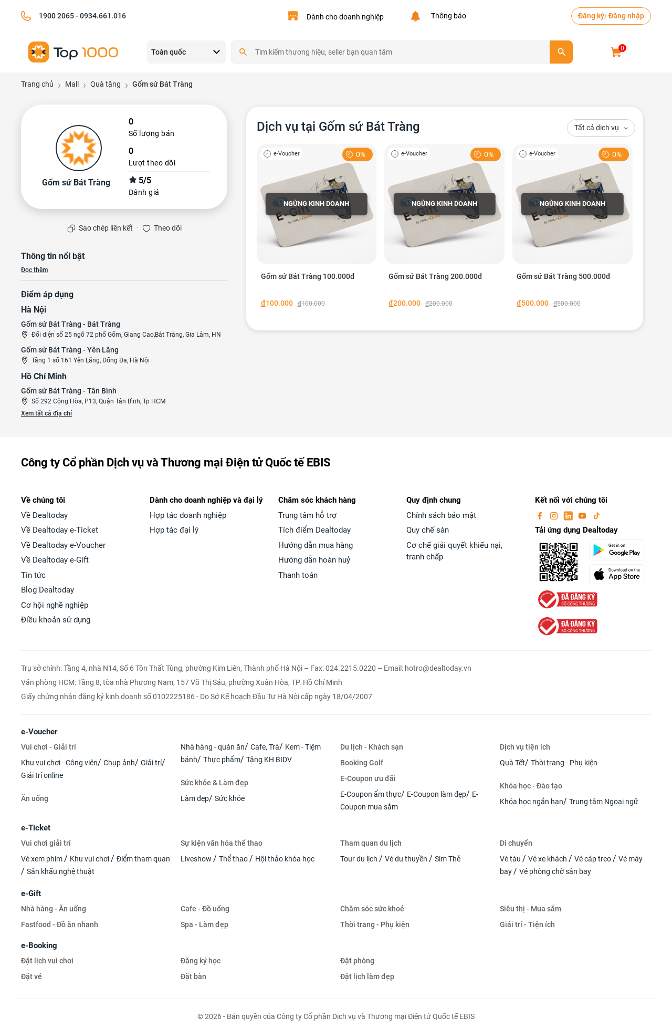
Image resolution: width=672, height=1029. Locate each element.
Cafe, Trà (264, 747)
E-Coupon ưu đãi (368, 778)
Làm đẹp (195, 798)
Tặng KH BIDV (269, 759)
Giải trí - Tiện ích (527, 924)
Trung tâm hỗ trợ (307, 515)
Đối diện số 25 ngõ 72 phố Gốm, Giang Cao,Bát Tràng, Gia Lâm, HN (126, 334)
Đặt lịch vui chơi (47, 961)
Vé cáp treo (593, 859)
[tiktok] (596, 515)
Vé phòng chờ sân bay (555, 871)
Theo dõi (168, 228)
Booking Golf (361, 762)
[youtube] (583, 515)
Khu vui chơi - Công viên (59, 762)
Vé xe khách (548, 859)
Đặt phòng (357, 961)
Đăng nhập (626, 16)
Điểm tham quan (143, 859)
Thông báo (447, 16)
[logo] (73, 51)
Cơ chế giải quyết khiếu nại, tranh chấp (454, 551)
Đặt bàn (193, 976)
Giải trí (151, 762)
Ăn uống (34, 798)
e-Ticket (35, 828)
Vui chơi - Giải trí (48, 747)
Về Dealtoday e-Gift (55, 560)
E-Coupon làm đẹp (436, 794)
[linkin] (569, 515)
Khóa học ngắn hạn (531, 801)
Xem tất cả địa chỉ (46, 413)
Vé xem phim (42, 859)
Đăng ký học (200, 961)
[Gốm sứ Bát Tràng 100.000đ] (317, 228)
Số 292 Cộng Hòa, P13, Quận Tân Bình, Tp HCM (98, 401)
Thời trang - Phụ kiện (564, 762)
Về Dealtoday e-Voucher (63, 545)
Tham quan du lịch (371, 843)
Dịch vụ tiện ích (525, 747)
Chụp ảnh (119, 762)
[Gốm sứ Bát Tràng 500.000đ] (572, 228)
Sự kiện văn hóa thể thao (221, 843)
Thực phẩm (221, 759)
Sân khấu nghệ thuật (60, 871)
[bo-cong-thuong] (566, 599)
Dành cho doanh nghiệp (345, 17)
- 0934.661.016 (100, 16)
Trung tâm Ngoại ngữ (603, 801)
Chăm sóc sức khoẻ (372, 909)
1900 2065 (56, 16)
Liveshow (197, 859)
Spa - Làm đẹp (204, 924)
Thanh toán (298, 575)
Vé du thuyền (407, 859)
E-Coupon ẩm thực (370, 794)
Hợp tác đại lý (174, 530)
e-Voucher (39, 731)
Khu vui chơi (90, 859)
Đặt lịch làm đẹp (367, 976)
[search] (561, 52)
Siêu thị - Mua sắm (530, 909)
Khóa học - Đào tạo (531, 786)
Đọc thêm (34, 270)
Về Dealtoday (44, 515)
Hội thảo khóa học (284, 859)
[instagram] (555, 515)
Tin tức (33, 575)
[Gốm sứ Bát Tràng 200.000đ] (444, 228)
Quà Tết (512, 762)
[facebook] (541, 515)
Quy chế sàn (427, 530)
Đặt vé (31, 976)
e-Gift (31, 893)
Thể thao (234, 859)
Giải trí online (42, 775)
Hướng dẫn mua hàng (315, 545)
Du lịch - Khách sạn (371, 747)
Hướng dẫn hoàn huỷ (314, 560)
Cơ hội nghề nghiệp (54, 605)
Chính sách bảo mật (441, 515)
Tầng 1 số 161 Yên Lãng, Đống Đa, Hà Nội (91, 360)
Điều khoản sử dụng (55, 620)
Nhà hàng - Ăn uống (53, 909)
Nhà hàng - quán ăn (213, 747)
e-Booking (39, 945)
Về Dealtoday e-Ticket (59, 530)
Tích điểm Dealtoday (314, 530)
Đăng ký (591, 16)
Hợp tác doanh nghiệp (188, 515)
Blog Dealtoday (47, 590)
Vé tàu (511, 859)
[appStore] (620, 574)
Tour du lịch (359, 859)
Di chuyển (516, 843)
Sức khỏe (230, 798)
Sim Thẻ (447, 859)
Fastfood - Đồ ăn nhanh (59, 924)
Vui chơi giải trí (46, 843)
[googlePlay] (620, 550)
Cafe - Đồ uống (205, 909)
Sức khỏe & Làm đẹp (214, 782)
